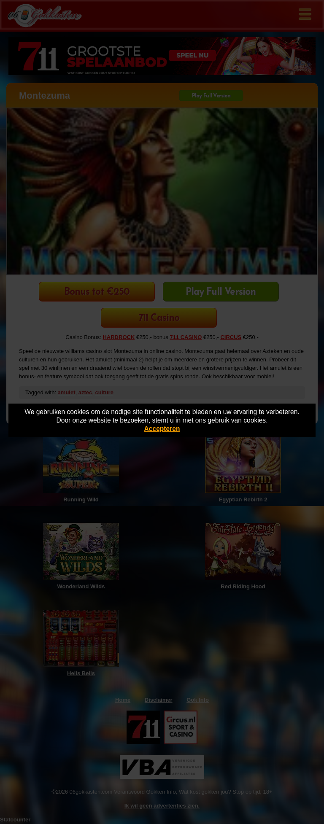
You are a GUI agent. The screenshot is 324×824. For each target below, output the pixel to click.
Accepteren (162, 428)
